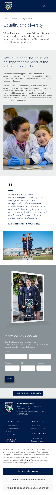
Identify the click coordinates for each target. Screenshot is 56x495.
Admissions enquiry (38, 429)
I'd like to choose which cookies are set (28, 488)
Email (31, 351)
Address (8, 363)
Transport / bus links (38, 441)
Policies (8, 431)
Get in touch (35, 426)
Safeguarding (11, 434)
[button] (44, 6)
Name (7, 351)
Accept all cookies (28, 471)
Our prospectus (11, 426)
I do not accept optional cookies (28, 479)
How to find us (36, 438)
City (22, 363)
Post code (40, 363)
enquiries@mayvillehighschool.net (31, 411)
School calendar (12, 429)
